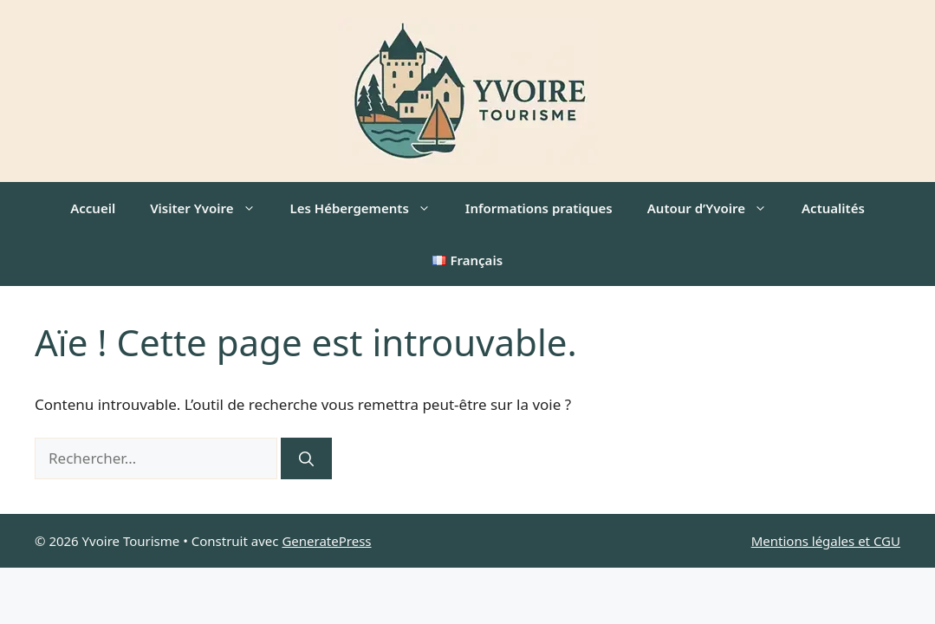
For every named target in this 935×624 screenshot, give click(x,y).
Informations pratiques (539, 208)
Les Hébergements (369, 208)
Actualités (833, 208)
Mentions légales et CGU (825, 540)
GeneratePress (326, 540)
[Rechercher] (306, 458)
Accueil (92, 208)
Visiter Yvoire (211, 208)
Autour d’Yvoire (715, 208)
